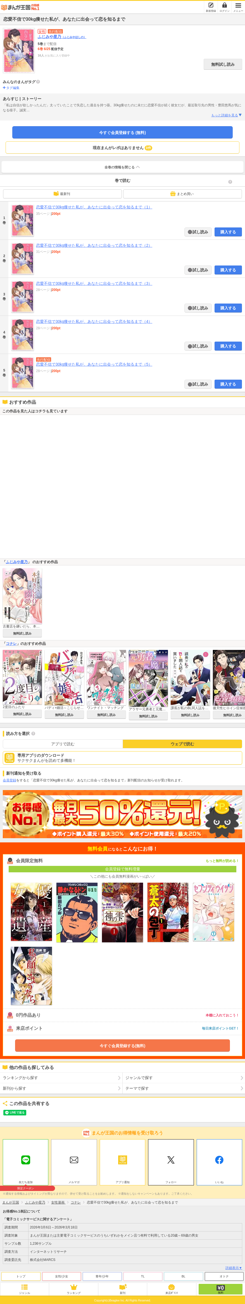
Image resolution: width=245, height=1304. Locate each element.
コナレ (11, 644)
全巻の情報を (122, 167)
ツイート (10, 1112)
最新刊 (61, 193)
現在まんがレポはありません (122, 148)
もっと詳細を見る (226, 115)
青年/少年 (102, 1276)
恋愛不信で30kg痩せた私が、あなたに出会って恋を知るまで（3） (94, 283)
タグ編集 (13, 88)
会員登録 (9, 780)
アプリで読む (63, 744)
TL (143, 1276)
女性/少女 (61, 1276)
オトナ (224, 1276)
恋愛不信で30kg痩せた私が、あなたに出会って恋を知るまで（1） (94, 207)
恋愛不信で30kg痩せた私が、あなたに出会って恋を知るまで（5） (94, 364)
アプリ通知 (123, 1182)
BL (183, 1276)
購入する (228, 232)
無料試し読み (223, 64)
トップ (20, 1276)
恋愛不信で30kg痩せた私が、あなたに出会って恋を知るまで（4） (94, 321)
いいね (219, 1182)
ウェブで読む (182, 744)
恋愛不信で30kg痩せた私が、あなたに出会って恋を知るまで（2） (94, 245)
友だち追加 (25, 1183)
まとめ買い (182, 193)
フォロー (171, 1182)
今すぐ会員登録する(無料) (122, 1046)
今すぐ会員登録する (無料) (122, 132)
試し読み (200, 232)
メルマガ (74, 1182)
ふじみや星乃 (62, 36)
